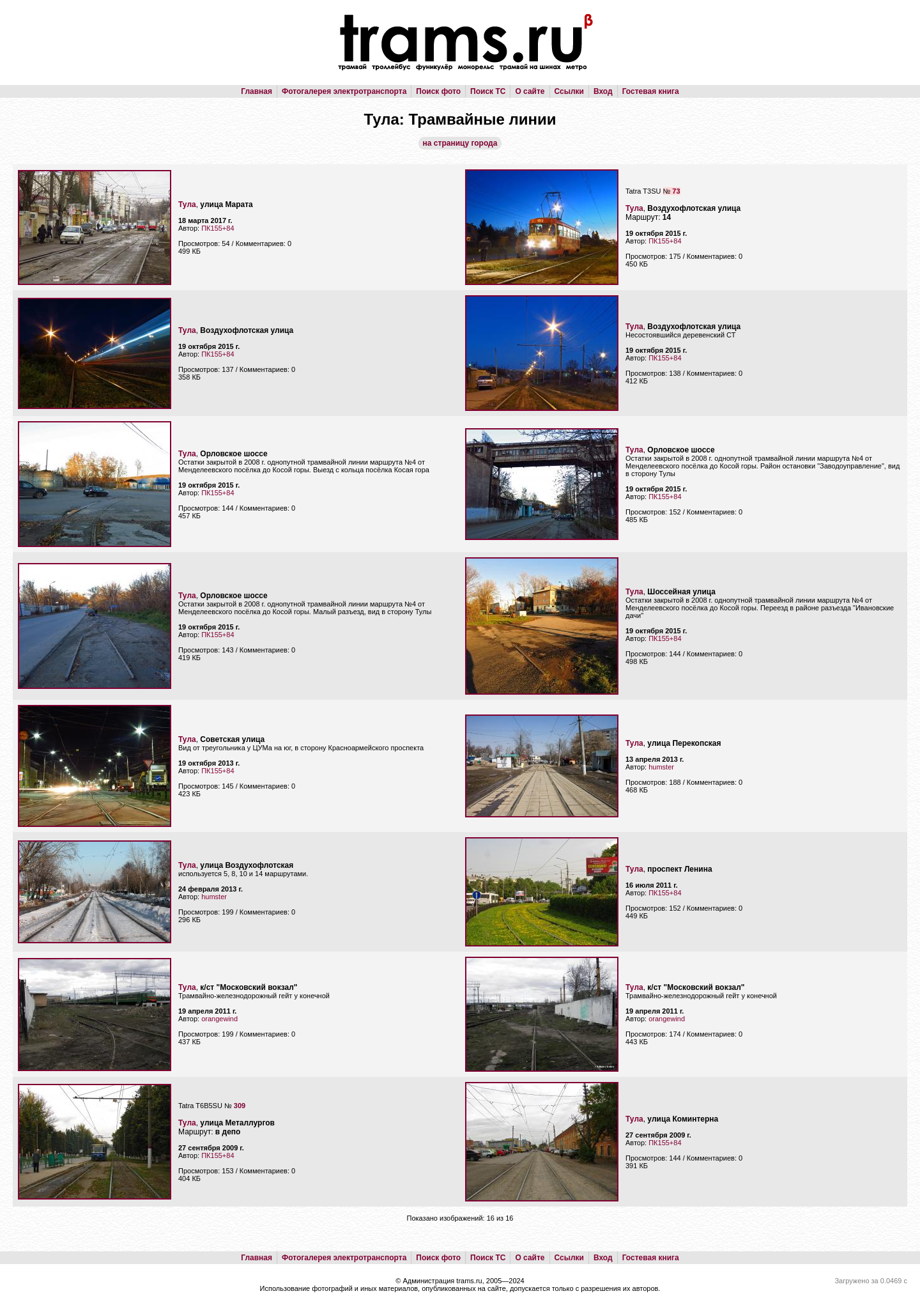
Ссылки (569, 91)
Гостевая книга (650, 91)
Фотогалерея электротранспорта (344, 91)
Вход (603, 91)
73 (676, 191)
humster (661, 767)
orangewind (219, 1019)
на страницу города (460, 143)
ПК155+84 (217, 228)
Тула (187, 204)
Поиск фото (438, 91)
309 (239, 1105)
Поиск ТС (487, 91)
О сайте (529, 91)
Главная (256, 91)
